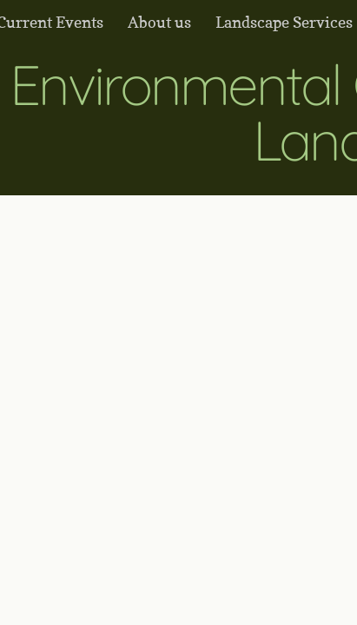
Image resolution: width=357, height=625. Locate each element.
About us (159, 22)
